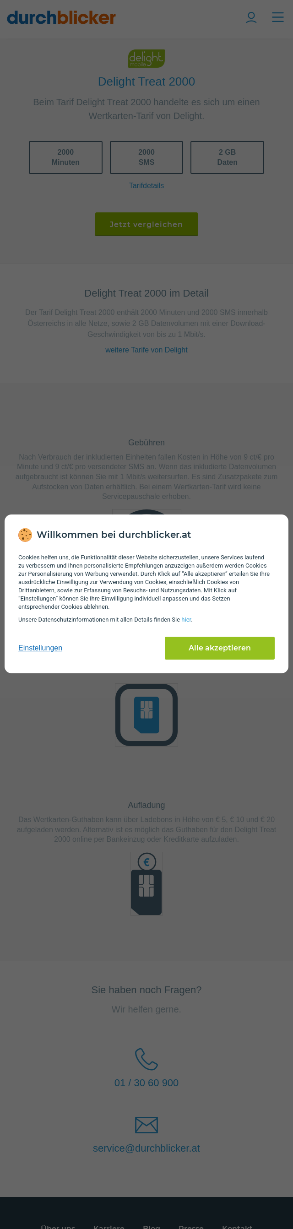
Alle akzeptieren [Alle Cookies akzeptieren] (220, 648)
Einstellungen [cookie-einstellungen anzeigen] (40, 648)
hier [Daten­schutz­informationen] (186, 619)
